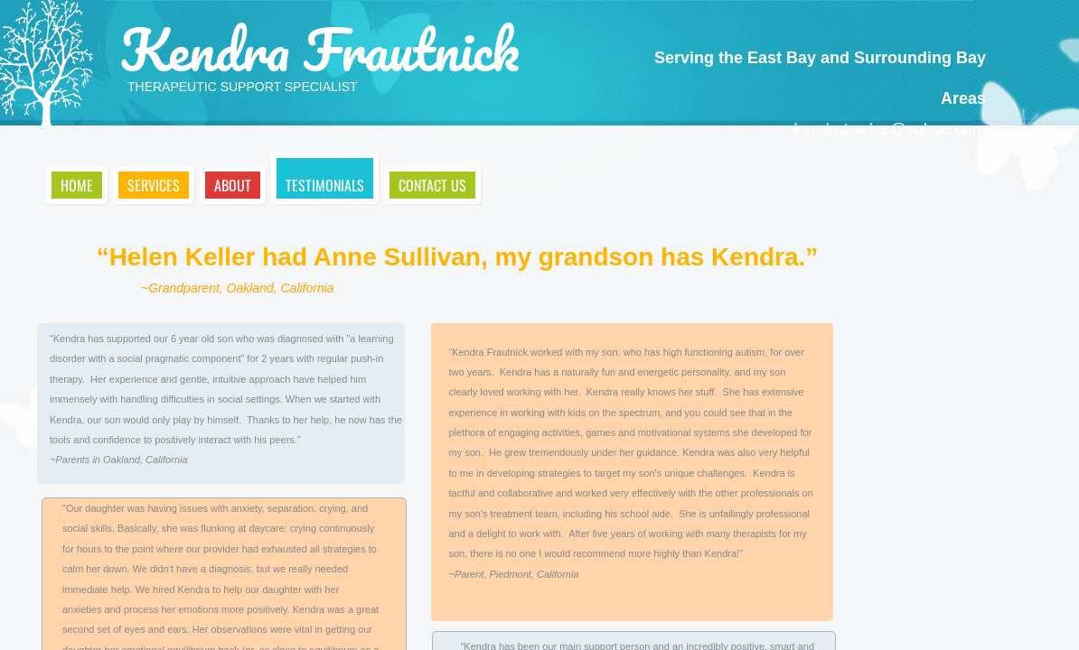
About (232, 185)
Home (77, 185)
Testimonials (325, 185)
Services (153, 185)
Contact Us (432, 185)
